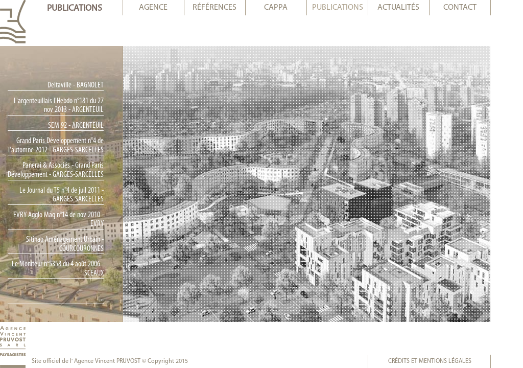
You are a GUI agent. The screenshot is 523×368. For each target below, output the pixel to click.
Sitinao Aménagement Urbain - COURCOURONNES (81, 244)
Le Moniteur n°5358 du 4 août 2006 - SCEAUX (74, 269)
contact (476, 8)
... (117, 298)
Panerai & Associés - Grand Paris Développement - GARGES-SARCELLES (72, 170)
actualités (415, 8)
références (231, 8)
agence (169, 8)
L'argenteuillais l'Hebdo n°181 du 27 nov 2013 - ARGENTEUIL (75, 105)
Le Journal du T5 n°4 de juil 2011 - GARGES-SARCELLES (78, 195)
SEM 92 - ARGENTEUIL (92, 126)
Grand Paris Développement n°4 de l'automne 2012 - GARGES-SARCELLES (72, 145)
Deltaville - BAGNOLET (92, 85)
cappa (292, 8)
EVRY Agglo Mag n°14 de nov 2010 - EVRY (75, 219)
